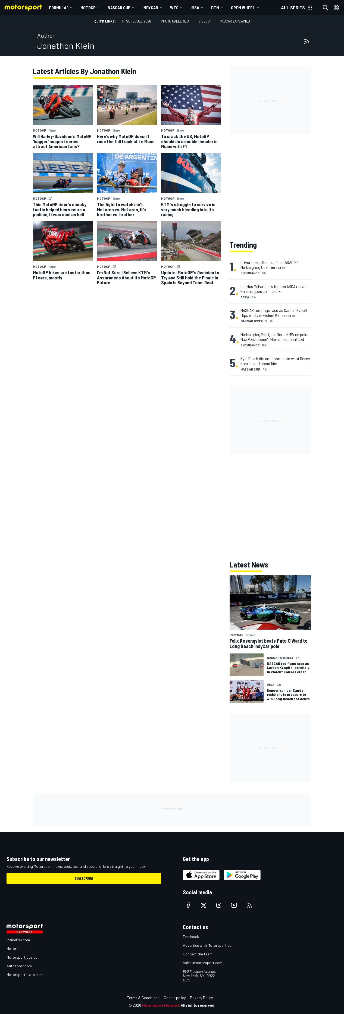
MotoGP (88, 7)
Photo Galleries (175, 21)
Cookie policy (175, 997)
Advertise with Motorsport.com (208, 945)
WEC (174, 7)
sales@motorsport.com (202, 962)
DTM (215, 7)
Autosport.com (19, 966)
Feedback (191, 936)
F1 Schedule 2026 (136, 21)
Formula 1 (58, 7)
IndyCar (150, 7)
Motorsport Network (161, 1005)
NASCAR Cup (119, 7)
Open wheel (243, 7)
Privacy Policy (201, 997)
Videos (204, 21)
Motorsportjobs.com (23, 957)
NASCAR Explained (235, 21)
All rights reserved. (198, 1005)
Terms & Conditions (143, 997)
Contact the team (197, 954)
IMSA (194, 7)
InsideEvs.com (18, 940)
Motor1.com (16, 948)
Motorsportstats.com (25, 974)
